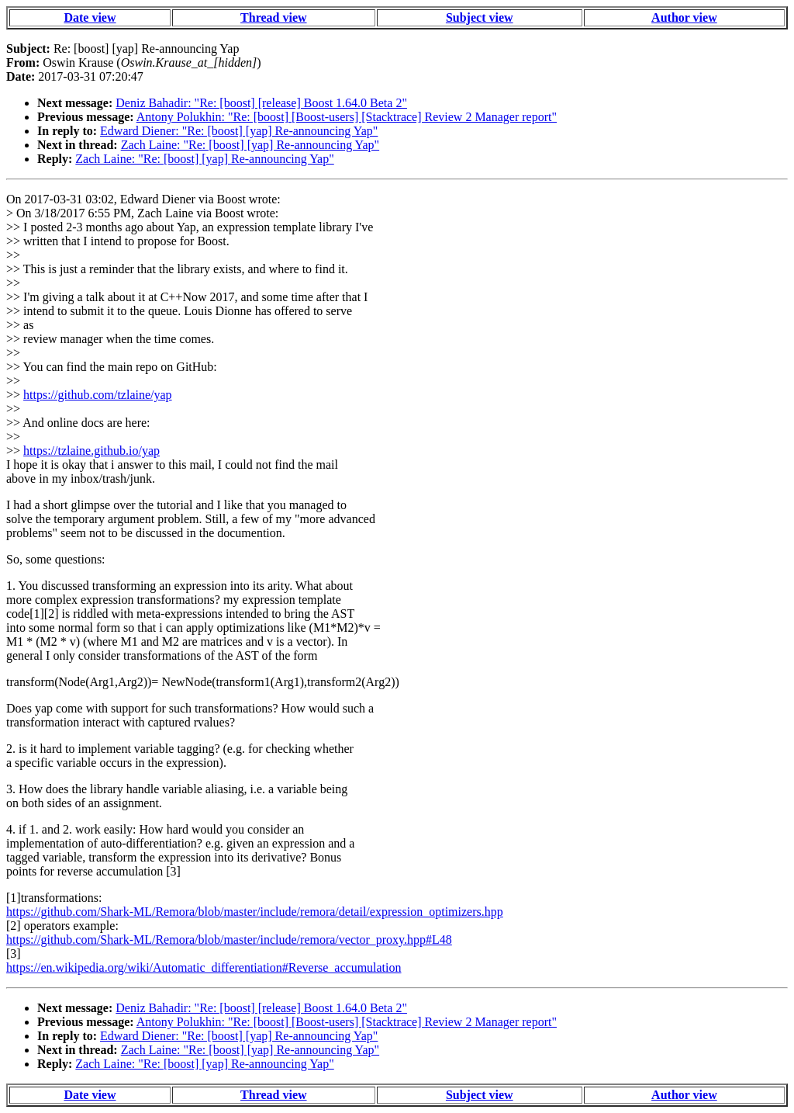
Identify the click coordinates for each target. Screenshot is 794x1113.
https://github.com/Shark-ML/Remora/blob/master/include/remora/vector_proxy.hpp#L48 (229, 939)
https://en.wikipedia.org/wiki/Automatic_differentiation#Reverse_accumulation (204, 967)
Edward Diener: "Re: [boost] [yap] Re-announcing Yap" (239, 130)
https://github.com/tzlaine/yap (97, 394)
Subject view (479, 17)
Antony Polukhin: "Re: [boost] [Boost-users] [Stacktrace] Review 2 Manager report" (346, 116)
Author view (684, 17)
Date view (90, 17)
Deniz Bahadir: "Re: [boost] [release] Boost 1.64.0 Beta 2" (261, 102)
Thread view (273, 17)
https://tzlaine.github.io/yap (91, 450)
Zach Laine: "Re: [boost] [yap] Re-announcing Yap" (250, 144)
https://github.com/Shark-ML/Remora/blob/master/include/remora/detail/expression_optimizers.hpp (254, 911)
